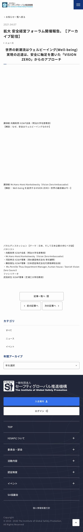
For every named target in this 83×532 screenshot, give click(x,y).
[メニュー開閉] (78, 4)
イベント (10, 346)
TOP (10, 427)
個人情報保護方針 (41, 507)
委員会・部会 (15, 449)
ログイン (41, 411)
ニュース (9, 42)
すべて (9, 330)
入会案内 (39, 401)
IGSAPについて (16, 438)
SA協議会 (13, 494)
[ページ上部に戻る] (75, 522)
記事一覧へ (41, 296)
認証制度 (12, 472)
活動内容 (12, 461)
